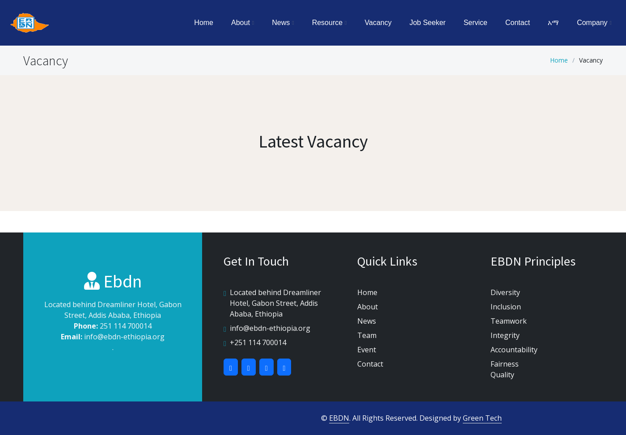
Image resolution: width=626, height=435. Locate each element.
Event (366, 350)
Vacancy (378, 22)
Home (203, 22)
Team (366, 335)
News (366, 321)
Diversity (505, 292)
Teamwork (509, 321)
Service (475, 22)
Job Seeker (428, 22)
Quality (502, 375)
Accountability (514, 350)
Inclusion (506, 307)
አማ (553, 22)
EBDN (339, 418)
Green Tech (482, 418)
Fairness (505, 364)
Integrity (505, 335)
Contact (517, 22)
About (367, 307)
